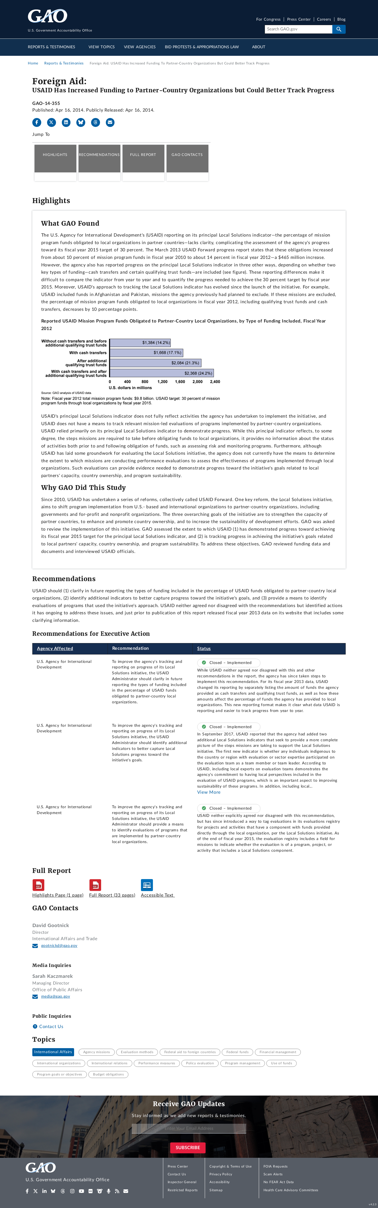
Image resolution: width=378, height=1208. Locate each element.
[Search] (298, 29)
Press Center (299, 19)
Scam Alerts (273, 1174)
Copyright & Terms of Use (230, 1166)
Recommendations (99, 155)
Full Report (143, 155)
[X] (53, 122)
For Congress (268, 19)
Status (204, 648)
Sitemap (216, 1190)
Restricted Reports (183, 1190)
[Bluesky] (83, 122)
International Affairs (53, 1052)
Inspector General (182, 1182)
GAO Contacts (187, 155)
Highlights (55, 155)
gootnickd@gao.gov (59, 946)
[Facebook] (39, 122)
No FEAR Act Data (279, 1182)
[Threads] (97, 122)
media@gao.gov (55, 996)
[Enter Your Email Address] (189, 1129)
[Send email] (112, 122)
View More (209, 792)
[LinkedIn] (68, 122)
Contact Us (47, 1026)
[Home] (78, 1173)
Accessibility (219, 1182)
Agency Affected (55, 648)
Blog (341, 19)
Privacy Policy (220, 1174)
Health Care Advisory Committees (291, 1190)
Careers (324, 19)
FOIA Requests (276, 1166)
